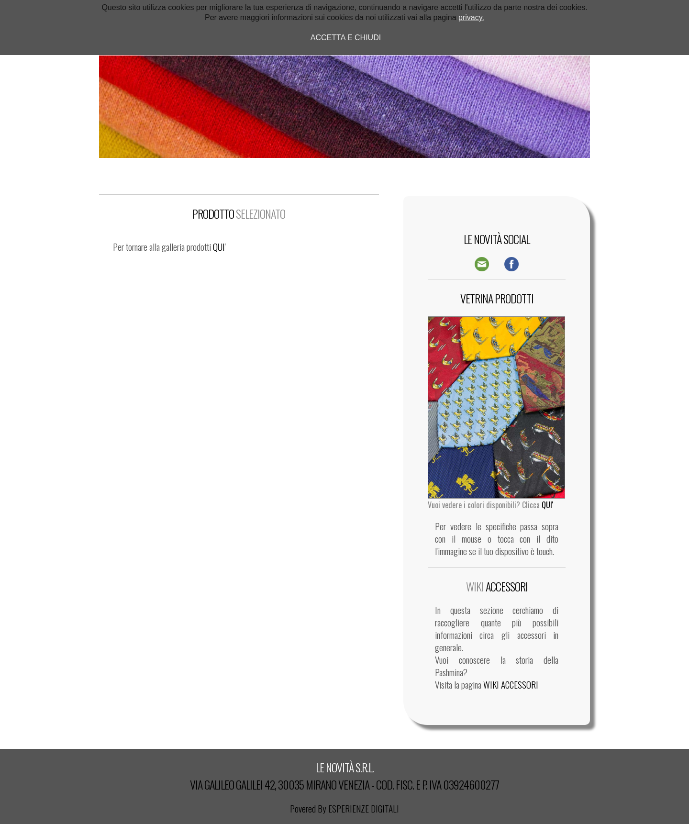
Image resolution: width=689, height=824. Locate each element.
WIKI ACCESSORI (510, 684)
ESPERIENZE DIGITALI (363, 808)
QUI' (219, 247)
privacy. (471, 17)
